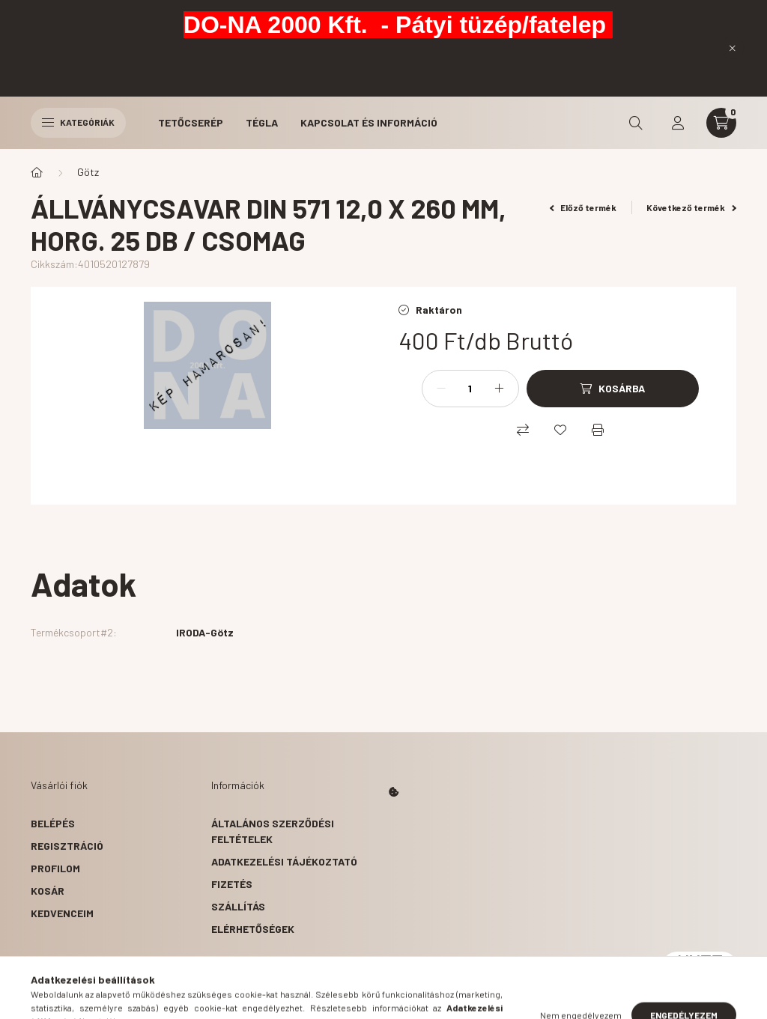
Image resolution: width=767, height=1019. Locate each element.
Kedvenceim (62, 913)
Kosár (47, 890)
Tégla (262, 122)
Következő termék (691, 207)
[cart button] (721, 123)
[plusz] (499, 388)
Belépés (53, 823)
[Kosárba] (613, 388)
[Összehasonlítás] (523, 430)
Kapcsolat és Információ (368, 122)
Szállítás (238, 906)
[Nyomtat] (598, 430)
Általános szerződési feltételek (272, 831)
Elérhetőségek (252, 928)
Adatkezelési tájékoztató (284, 861)
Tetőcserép (190, 122)
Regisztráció (67, 845)
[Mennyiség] (470, 389)
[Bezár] (732, 48)
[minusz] (441, 388)
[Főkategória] (37, 172)
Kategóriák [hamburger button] (78, 122)
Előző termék (583, 207)
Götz (88, 171)
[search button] (636, 123)
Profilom (55, 868)
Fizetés (231, 883)
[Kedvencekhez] (560, 430)
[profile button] (678, 123)
